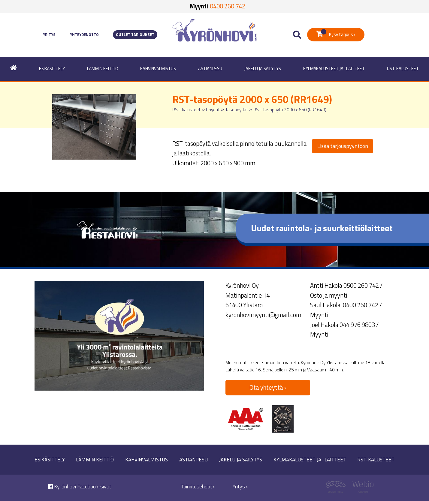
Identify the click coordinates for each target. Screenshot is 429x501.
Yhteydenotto (84, 35)
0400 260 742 (227, 6)
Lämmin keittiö (102, 68)
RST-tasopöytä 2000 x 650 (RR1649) (289, 109)
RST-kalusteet (403, 68)
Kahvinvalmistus (158, 68)
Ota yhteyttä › (267, 387)
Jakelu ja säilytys (262, 68)
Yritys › (240, 486)
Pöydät (213, 109)
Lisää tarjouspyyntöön (342, 146)
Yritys (49, 35)
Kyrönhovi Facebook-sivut (79, 486)
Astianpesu (210, 68)
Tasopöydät (236, 109)
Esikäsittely (52, 68)
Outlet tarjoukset (135, 35)
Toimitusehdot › (198, 486)
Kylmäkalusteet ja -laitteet (334, 68)
